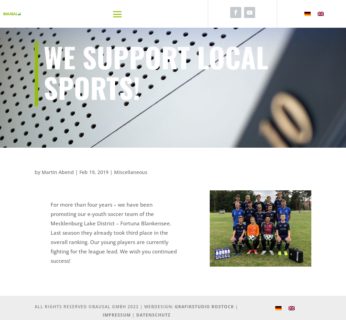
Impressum (117, 315)
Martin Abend (58, 172)
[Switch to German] (307, 14)
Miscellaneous (130, 172)
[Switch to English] (320, 14)
